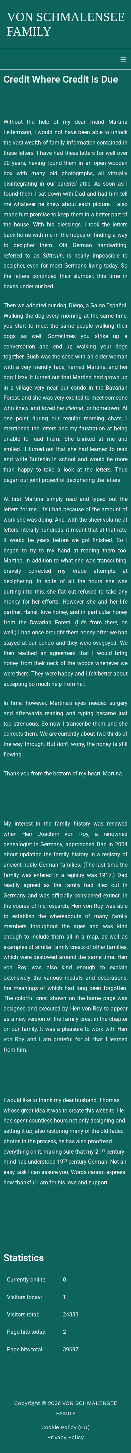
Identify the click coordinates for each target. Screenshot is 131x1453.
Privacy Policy (65, 1437)
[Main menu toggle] (123, 59)
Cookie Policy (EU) (65, 1427)
